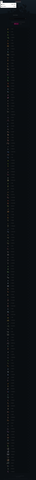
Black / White (13, 4)
